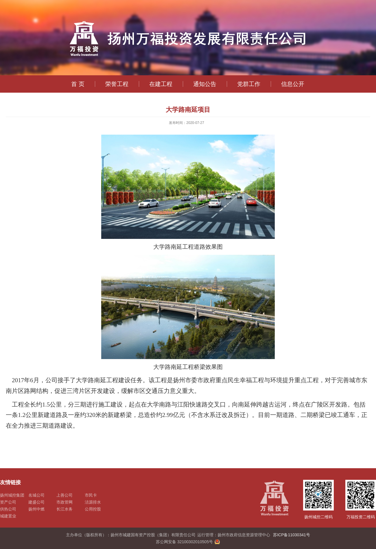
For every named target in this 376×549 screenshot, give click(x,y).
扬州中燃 (36, 509)
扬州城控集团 (12, 495)
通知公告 (204, 84)
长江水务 (64, 509)
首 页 (77, 84)
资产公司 (8, 502)
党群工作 (248, 84)
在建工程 (160, 84)
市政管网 (64, 502)
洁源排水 (93, 502)
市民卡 (91, 495)
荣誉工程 (116, 84)
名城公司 (36, 495)
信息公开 (292, 84)
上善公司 (64, 495)
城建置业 (8, 516)
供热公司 (8, 509)
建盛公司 (36, 502)
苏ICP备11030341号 (291, 534)
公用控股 (93, 509)
